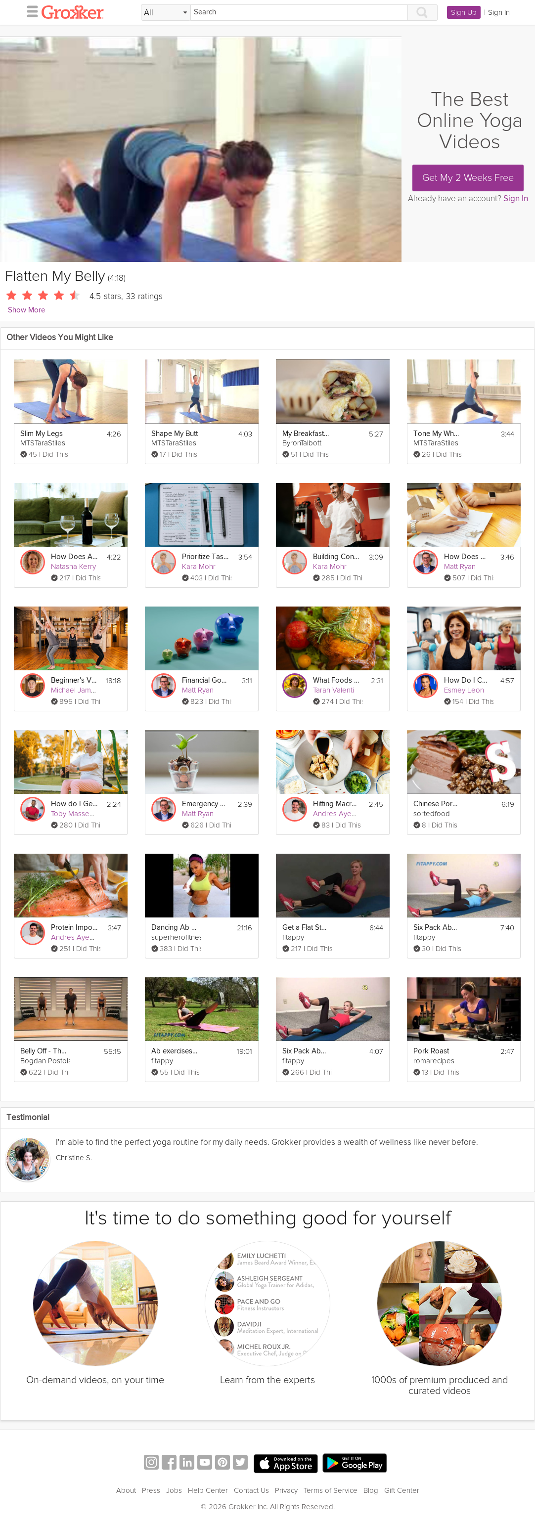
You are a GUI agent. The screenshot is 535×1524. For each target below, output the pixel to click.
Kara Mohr (199, 566)
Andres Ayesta (337, 813)
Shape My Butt (174, 433)
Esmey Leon (464, 690)
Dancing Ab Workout (174, 927)
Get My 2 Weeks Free (468, 178)
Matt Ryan (460, 566)
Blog (370, 1490)
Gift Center (401, 1490)
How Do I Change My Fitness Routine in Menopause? (467, 680)
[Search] (299, 12)
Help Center (208, 1490)
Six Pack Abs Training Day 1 (305, 1051)
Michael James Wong (85, 690)
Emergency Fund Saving (205, 804)
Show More (26, 310)
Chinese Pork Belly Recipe (436, 804)
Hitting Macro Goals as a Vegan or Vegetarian (336, 804)
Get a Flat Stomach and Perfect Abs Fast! (305, 927)
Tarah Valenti (333, 690)
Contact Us (251, 1490)
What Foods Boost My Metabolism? (336, 680)
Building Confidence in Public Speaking (336, 557)
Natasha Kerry (73, 566)
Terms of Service (330, 1490)
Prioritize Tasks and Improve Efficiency (205, 557)
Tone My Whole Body (436, 433)
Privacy (286, 1490)
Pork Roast (431, 1051)
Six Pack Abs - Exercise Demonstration (436, 927)
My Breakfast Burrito (305, 433)
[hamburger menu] (30, 11)
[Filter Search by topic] (165, 13)
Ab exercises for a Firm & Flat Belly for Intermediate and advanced (174, 1051)
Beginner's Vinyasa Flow (74, 680)
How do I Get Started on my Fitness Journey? (74, 804)
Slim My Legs (41, 433)
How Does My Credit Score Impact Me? (467, 557)
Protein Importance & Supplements (74, 927)
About (126, 1490)
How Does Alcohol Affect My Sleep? (74, 557)
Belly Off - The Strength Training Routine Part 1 (43, 1051)
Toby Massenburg (80, 813)
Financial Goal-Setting (205, 680)
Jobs (174, 1490)
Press (151, 1490)
